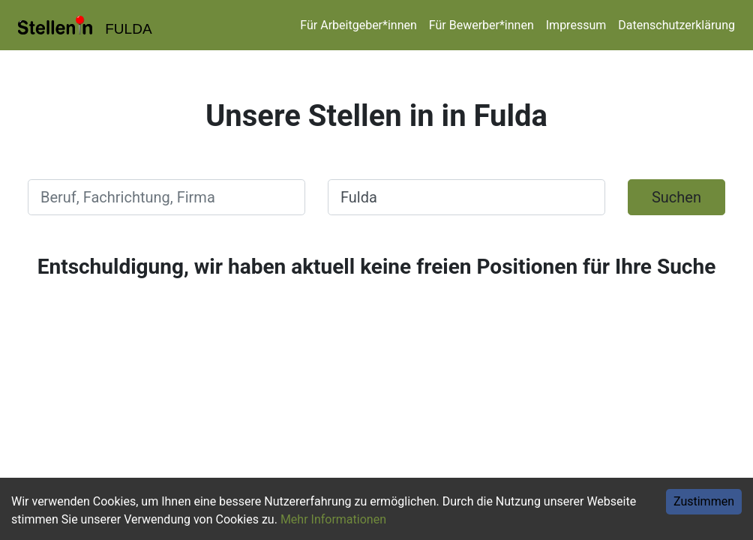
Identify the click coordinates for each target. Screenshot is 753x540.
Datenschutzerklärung (676, 25)
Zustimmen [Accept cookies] (704, 501)
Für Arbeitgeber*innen (358, 25)
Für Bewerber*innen (481, 25)
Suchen (676, 197)
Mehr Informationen (333, 519)
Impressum (576, 25)
